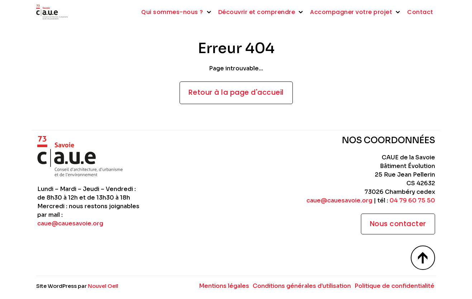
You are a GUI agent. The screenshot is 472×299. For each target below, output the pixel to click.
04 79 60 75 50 (412, 200)
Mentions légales (224, 286)
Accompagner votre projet (351, 12)
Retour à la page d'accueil (236, 92)
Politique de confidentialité (394, 286)
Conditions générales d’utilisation (302, 286)
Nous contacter (398, 224)
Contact (420, 12)
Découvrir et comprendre (256, 12)
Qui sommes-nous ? (172, 12)
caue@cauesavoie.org (70, 223)
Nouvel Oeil (103, 286)
